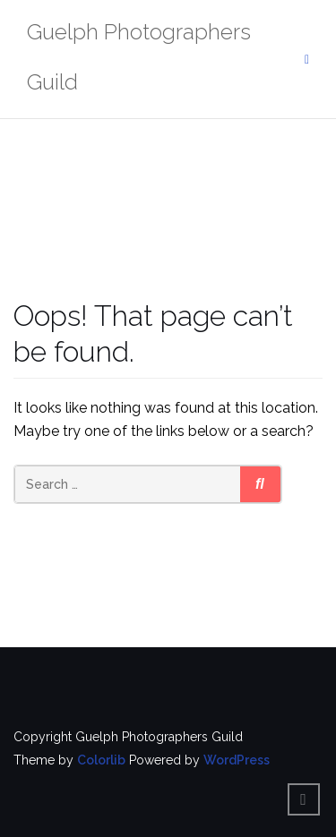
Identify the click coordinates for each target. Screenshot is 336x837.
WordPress (236, 760)
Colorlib (101, 760)
